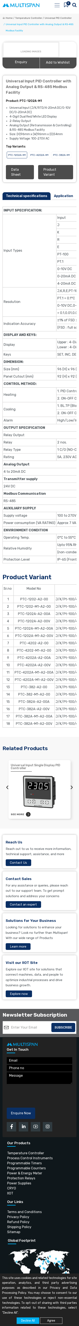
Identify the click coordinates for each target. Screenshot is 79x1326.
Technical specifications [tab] (26, 196)
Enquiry (21, 62)
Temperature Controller (25, 1153)
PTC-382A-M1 (61, 155)
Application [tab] (63, 196)
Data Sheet (16, 172)
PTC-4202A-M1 (39, 155)
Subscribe (63, 1027)
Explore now (19, 994)
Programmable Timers (24, 1163)
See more (21, 814)
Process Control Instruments (30, 1158)
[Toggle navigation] (57, 5)
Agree (51, 1320)
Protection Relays (21, 1178)
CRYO (11, 1188)
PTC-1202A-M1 (17, 155)
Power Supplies (19, 1183)
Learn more (18, 946)
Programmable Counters (26, 1168)
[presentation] (7, 787)
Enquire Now (21, 1113)
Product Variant (49, 172)
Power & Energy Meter (24, 1173)
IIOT (10, 1193)
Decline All (28, 1320)
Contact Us (18, 863)
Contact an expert (23, 904)
